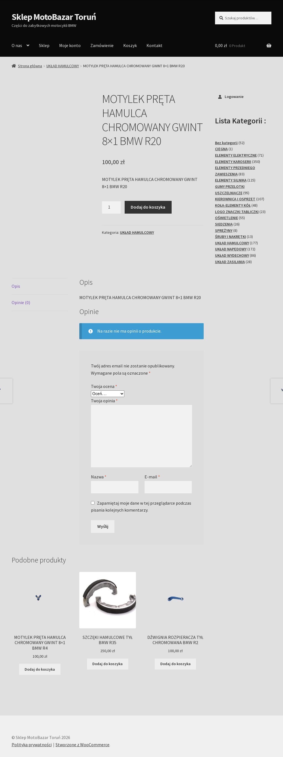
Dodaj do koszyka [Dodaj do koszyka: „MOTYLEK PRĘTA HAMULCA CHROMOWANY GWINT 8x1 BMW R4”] (40, 649)
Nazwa (98, 457)
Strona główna (30, 65)
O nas (17, 45)
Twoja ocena (104, 367)
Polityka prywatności (32, 725)
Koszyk (130, 45)
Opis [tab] (16, 266)
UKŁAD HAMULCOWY (62, 65)
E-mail (152, 457)
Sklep (44, 45)
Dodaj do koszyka (148, 207)
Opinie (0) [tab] (21, 283)
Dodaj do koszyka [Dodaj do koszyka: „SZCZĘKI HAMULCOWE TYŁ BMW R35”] (107, 644)
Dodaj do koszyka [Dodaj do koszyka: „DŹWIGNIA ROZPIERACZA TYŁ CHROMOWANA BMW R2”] (175, 644)
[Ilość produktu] (111, 207)
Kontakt (154, 45)
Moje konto (70, 45)
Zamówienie (102, 45)
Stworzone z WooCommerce (82, 725)
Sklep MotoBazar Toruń (54, 16)
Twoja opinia (104, 381)
